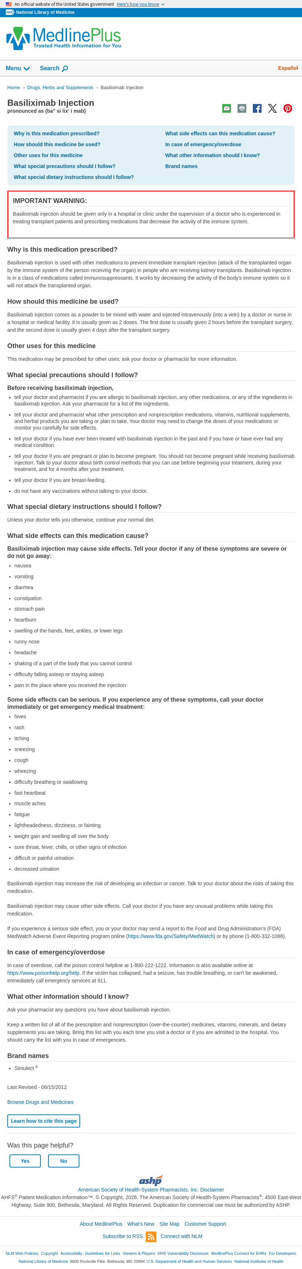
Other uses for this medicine (48, 155)
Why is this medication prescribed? (57, 133)
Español (288, 68)
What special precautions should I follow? (64, 166)
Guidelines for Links (102, 1253)
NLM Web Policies (22, 1253)
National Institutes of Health (259, 1261)
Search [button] (54, 69)
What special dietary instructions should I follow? (74, 177)
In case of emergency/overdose (203, 144)
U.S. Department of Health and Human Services (189, 1261)
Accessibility (71, 1253)
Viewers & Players (139, 1253)
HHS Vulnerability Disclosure (183, 1253)
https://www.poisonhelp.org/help (43, 973)
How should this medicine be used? (57, 144)
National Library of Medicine (45, 12)
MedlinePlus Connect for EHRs (238, 1253)
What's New (140, 1224)
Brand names (181, 166)
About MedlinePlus (101, 1224)
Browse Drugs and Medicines (40, 1102)
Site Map (170, 1224)
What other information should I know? (212, 155)
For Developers (282, 1253)
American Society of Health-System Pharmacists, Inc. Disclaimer (151, 1190)
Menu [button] (18, 69)
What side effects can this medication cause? (220, 133)
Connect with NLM (181, 1236)
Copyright (49, 1253)
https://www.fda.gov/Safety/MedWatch (170, 936)
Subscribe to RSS (130, 1237)
